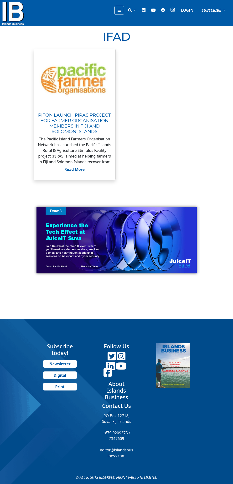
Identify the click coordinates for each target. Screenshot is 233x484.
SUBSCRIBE (212, 10)
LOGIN (187, 10)
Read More (74, 169)
